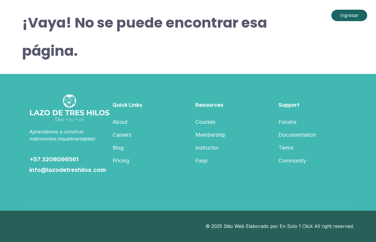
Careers (122, 135)
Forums (287, 122)
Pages (182, 15)
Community (292, 161)
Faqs (201, 161)
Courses (205, 122)
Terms (285, 148)
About (120, 122)
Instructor (207, 148)
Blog (118, 148)
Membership (210, 135)
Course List (150, 15)
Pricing (121, 161)
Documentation (297, 135)
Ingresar (349, 15)
